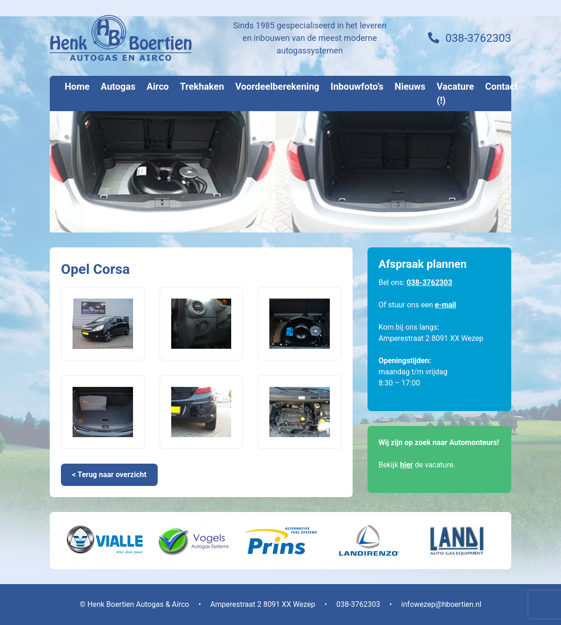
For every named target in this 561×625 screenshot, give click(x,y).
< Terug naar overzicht (109, 474)
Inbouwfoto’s (357, 86)
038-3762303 (478, 38)
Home (77, 86)
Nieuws (409, 86)
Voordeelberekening (277, 86)
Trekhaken (202, 86)
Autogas (118, 86)
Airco (158, 86)
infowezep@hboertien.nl (441, 604)
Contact (501, 86)
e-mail (445, 304)
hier (406, 464)
